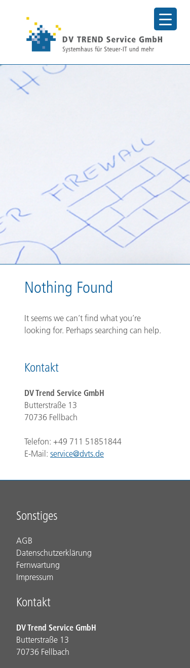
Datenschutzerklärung (54, 553)
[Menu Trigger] (165, 19)
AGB (24, 541)
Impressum (34, 577)
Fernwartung (38, 565)
